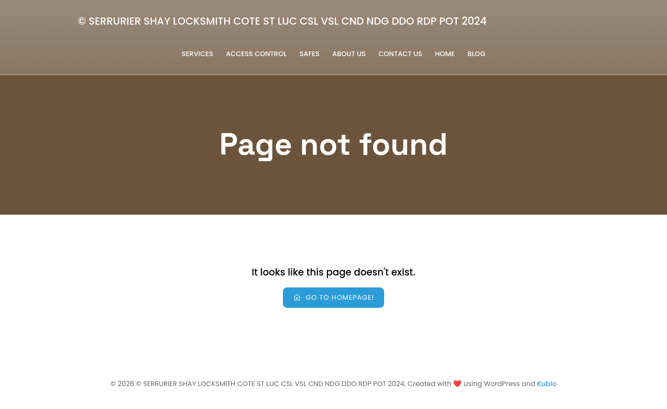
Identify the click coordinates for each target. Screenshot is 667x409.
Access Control (256, 54)
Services (197, 54)
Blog (476, 54)
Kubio (546, 384)
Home (445, 54)
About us (349, 54)
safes (309, 54)
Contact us (400, 54)
